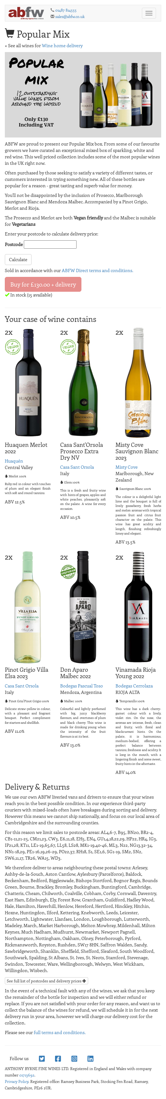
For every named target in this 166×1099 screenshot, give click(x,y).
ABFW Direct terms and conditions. (97, 270)
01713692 (26, 1074)
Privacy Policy (16, 1081)
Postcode (14, 244)
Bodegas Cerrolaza (134, 686)
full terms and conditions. (60, 1032)
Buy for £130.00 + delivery (43, 284)
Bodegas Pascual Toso (81, 686)
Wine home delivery (62, 45)
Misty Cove (126, 467)
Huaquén (14, 461)
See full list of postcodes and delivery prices (46, 980)
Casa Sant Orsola (77, 467)
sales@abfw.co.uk (70, 16)
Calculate (18, 259)
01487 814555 (66, 10)
